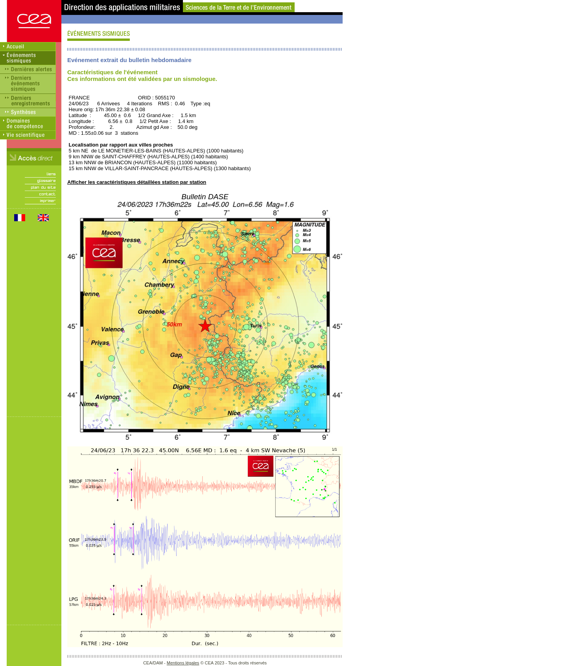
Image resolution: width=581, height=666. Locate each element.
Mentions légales (183, 662)
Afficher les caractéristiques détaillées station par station (136, 182)
